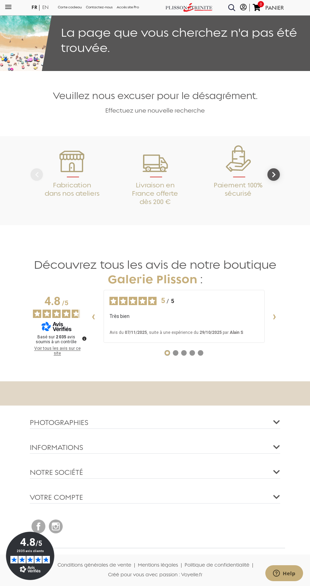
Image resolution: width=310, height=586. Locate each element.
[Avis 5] (200, 353)
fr (34, 7)
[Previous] (36, 174)
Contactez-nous (99, 7)
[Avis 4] (192, 353)
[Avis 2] (175, 353)
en (45, 7)
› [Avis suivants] (274, 316)
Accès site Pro (128, 7)
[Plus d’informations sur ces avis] (84, 338)
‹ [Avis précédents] (93, 316)
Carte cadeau (70, 7)
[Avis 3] (184, 353)
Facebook (38, 526)
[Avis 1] (167, 353)
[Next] (273, 174)
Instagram (56, 526)
